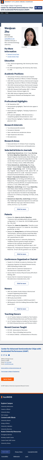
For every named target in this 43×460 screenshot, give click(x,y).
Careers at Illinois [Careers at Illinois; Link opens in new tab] (5, 409)
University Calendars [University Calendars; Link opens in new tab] (6, 426)
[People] (6, 13)
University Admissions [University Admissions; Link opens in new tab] (7, 406)
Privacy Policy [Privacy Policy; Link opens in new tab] (18, 452)
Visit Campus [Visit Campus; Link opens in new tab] (4, 415)
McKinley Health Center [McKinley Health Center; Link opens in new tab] (7, 437)
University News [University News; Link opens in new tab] (5, 412)
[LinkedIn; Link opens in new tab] (6, 355)
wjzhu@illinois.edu (9, 39)
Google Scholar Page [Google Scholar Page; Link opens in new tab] (13, 56)
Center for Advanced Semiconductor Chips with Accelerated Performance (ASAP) (21, 349)
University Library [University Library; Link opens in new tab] (5, 443)
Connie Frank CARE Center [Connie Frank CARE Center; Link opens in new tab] (8, 440)
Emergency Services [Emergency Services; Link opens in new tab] (6, 434)
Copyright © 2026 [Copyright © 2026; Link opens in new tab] (32, 452)
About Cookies (5, 451)
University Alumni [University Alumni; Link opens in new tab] (5, 420)
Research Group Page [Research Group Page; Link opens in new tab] (13, 54)
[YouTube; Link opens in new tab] (9, 355)
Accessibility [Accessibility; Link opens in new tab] (4, 456)
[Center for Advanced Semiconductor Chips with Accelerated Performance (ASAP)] (17, 8)
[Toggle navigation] (38, 7)
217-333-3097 (8, 362)
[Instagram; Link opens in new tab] (1, 355)
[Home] (2, 13)
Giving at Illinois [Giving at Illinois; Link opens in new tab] (5, 423)
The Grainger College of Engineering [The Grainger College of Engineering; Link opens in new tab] (11, 5)
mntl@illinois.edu (8, 364)
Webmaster (16, 456)
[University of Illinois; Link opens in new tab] (6, 397)
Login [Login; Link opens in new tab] (26, 456)
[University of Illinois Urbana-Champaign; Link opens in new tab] (17, 2)
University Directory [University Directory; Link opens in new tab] (6, 429)
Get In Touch (7, 379)
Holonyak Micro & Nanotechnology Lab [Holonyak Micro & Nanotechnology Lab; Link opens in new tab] (11, 368)
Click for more (21, 209)
